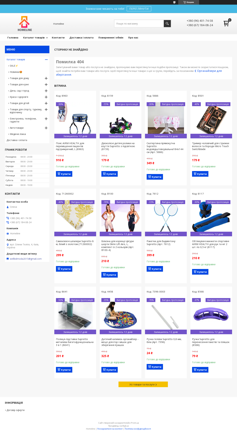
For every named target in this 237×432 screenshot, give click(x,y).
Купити (66, 173)
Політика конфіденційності (138, 428)
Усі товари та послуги (142, 384)
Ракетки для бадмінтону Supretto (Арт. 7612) (161, 242)
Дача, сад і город (19, 90)
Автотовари (17, 127)
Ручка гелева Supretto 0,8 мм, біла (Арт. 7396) (164, 340)
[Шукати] (167, 23)
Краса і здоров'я (19, 96)
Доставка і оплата (81, 37)
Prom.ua (135, 422)
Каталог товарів (34, 37)
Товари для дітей (19, 103)
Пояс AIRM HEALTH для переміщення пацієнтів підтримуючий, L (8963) (70, 146)
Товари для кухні (19, 84)
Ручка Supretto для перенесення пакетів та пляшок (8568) (210, 342)
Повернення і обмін (110, 37)
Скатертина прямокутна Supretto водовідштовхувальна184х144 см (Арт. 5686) (165, 147)
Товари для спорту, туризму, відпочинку (26, 111)
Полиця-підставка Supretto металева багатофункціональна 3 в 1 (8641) (74, 342)
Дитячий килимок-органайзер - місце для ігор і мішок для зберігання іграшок (120, 342)
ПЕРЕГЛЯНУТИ (139, 9)
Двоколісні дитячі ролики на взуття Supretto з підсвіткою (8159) (118, 146)
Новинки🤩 (16, 71)
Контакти (58, 37)
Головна (12, 37)
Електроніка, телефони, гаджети (23, 120)
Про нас (133, 37)
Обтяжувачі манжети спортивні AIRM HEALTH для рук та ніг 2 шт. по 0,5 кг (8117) (210, 244)
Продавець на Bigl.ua (118, 425)
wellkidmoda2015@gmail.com (26, 258)
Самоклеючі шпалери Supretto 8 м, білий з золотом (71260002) (75, 242)
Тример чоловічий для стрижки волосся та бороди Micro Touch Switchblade (210, 146)
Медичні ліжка (18, 134)
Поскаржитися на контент (110, 428)
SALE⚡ (14, 65)
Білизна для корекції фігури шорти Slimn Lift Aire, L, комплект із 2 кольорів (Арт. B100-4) (117, 245)
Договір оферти (16, 410)
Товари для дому (19, 78)
